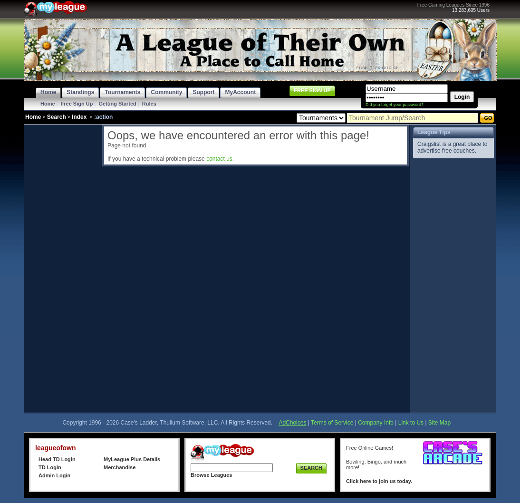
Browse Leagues (211, 475)
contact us (219, 158)
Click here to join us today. (379, 481)
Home (47, 103)
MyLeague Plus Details (132, 459)
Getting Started (117, 103)
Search (56, 117)
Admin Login (54, 475)
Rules (149, 103)
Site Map (439, 422)
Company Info (376, 422)
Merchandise (119, 467)
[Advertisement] (62, 267)
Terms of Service (332, 422)
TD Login (50, 467)
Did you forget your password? (395, 104)
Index (79, 117)
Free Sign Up (77, 103)
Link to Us (411, 422)
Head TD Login (57, 459)
